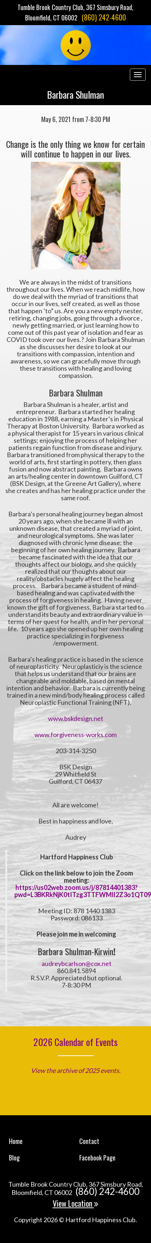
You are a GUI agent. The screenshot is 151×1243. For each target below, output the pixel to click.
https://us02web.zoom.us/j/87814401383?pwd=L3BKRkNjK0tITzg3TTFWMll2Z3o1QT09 (82, 891)
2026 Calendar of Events (75, 1042)
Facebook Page (97, 1157)
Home (16, 1141)
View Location (76, 1203)
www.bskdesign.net (75, 718)
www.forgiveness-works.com (75, 734)
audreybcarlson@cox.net (77, 963)
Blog (14, 1157)
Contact (89, 1141)
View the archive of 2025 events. (76, 1070)
